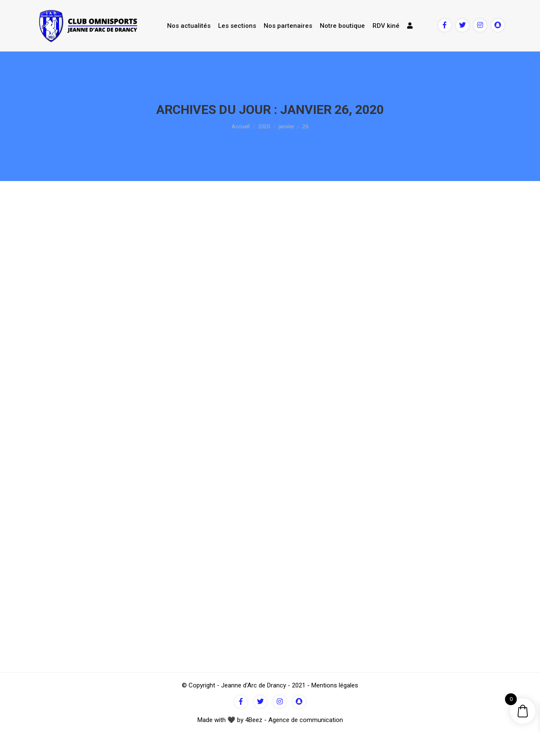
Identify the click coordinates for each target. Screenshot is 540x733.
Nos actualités (189, 26)
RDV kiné (386, 26)
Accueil (241, 126)
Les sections (237, 26)
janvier (286, 126)
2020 (264, 126)
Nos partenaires (288, 26)
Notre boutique (342, 26)
